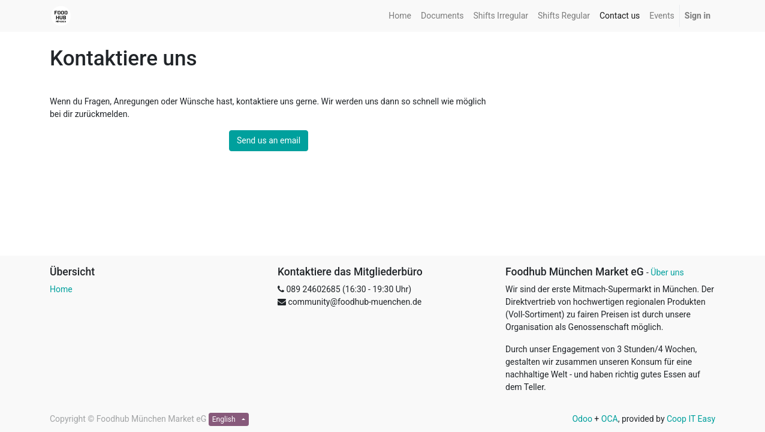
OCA (609, 419)
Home (61, 289)
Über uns (666, 272)
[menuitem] (400, 16)
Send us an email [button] (268, 140)
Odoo (582, 419)
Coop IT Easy (691, 419)
